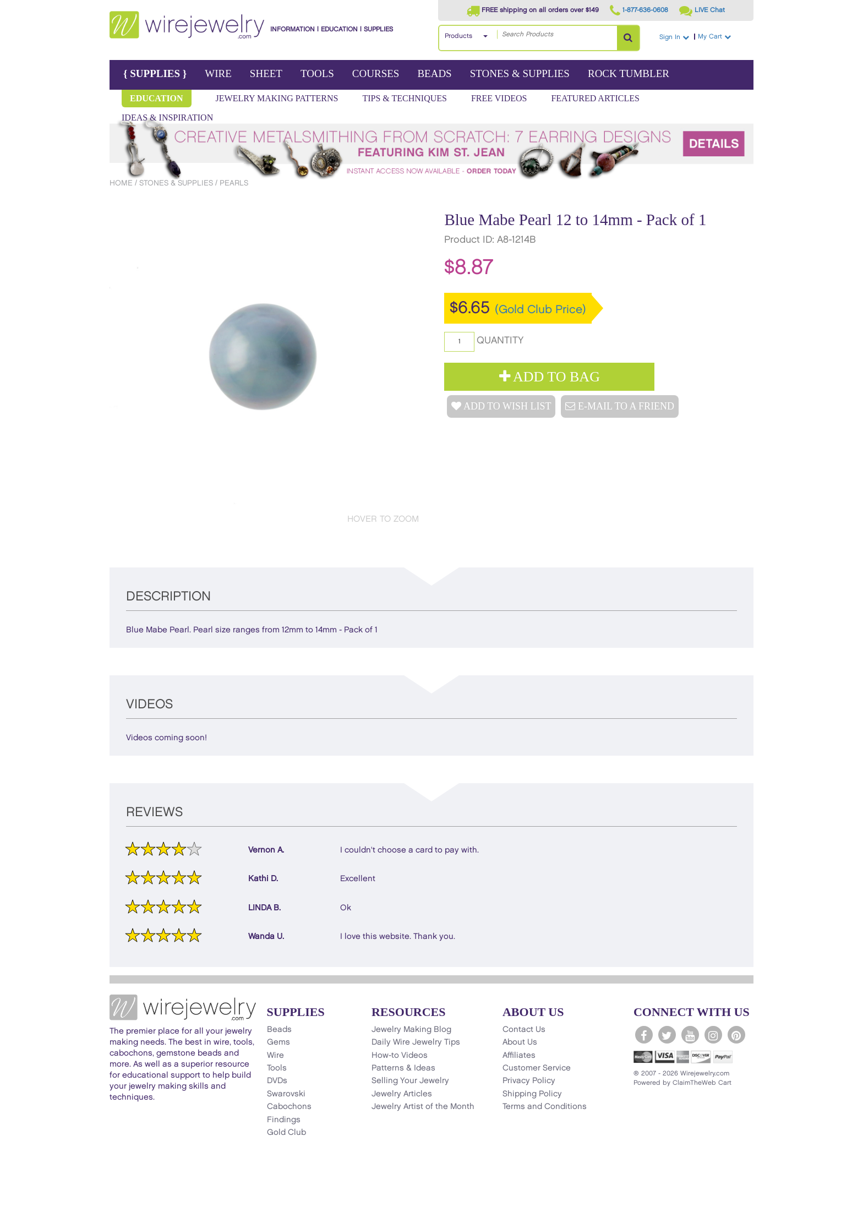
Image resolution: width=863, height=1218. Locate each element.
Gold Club (286, 1133)
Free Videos (499, 98)
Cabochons (289, 1107)
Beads (434, 73)
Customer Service (536, 1068)
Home (121, 183)
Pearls (234, 183)
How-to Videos (400, 1055)
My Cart (724, 37)
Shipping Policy (532, 1094)
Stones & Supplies (520, 73)
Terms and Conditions (544, 1107)
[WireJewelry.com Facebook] (644, 1035)
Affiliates (519, 1055)
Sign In (674, 37)
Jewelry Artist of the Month (423, 1107)
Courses (376, 73)
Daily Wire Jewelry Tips (416, 1042)
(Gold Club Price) (540, 309)
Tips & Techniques (404, 98)
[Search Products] (628, 38)
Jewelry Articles (402, 1094)
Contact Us (523, 1030)
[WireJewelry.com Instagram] (713, 1035)
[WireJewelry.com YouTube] (690, 1035)
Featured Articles (595, 98)
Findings (284, 1120)
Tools (317, 73)
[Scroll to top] (124, 1209)
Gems (278, 1042)
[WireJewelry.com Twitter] (667, 1035)
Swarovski (286, 1094)
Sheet (266, 73)
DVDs (277, 1081)
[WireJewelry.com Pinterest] (736, 1035)
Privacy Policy (528, 1081)
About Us (519, 1042)
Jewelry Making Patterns (277, 98)
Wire (218, 73)
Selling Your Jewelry (410, 1081)
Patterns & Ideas (403, 1068)
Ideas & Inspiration (167, 117)
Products (458, 36)
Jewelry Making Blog (411, 1030)
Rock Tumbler (628, 73)
